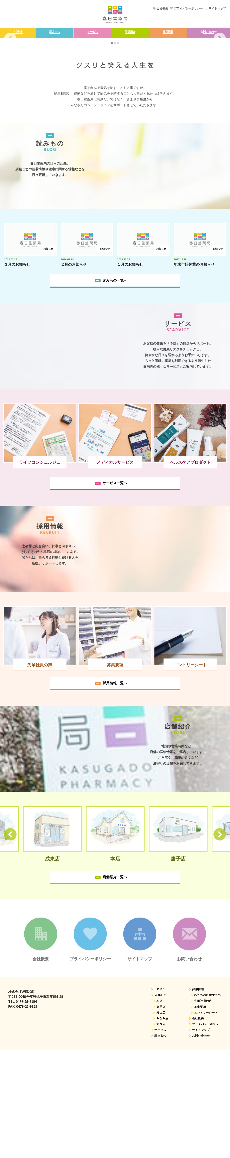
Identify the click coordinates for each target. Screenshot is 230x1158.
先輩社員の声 (201, 1131)
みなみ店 (159, 1149)
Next (219, 82)
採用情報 (167, 33)
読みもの (53, 33)
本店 (156, 1131)
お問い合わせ (208, 33)
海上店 (158, 1143)
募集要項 (198, 1137)
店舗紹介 (129, 33)
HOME (17, 33)
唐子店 (158, 1137)
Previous (10, 82)
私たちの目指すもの (206, 1125)
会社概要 (196, 1149)
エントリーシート (204, 1143)
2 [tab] (115, 126)
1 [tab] (112, 126)
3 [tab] (118, 126)
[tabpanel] (115, 82)
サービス (91, 33)
